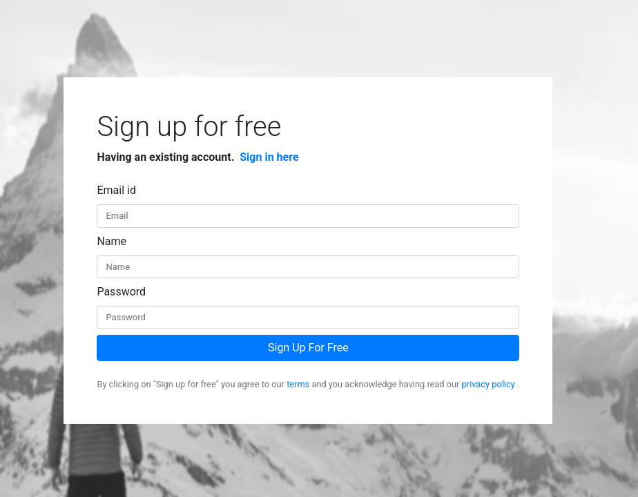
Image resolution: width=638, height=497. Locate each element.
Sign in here (269, 157)
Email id (116, 190)
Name (111, 241)
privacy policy (488, 384)
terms (298, 384)
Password (121, 291)
